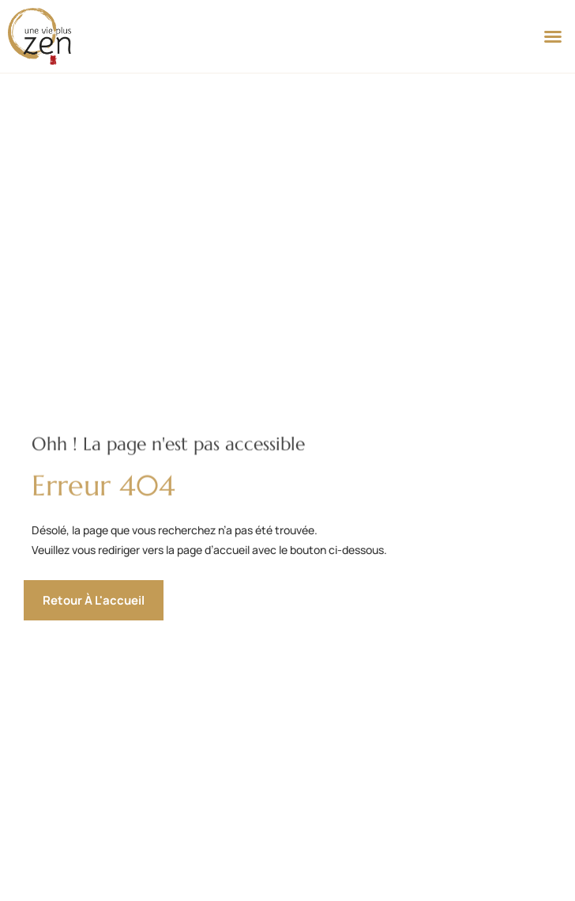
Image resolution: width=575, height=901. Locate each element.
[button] (553, 36)
